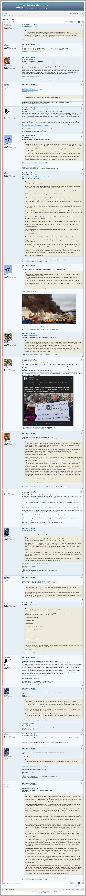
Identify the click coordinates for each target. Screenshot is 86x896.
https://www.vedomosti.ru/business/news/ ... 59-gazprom (36, 53)
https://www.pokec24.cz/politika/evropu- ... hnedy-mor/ (35, 176)
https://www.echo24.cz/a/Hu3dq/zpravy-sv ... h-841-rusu (35, 720)
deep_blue (6, 24)
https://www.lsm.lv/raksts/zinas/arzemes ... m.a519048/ (35, 524)
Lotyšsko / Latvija (8, 19)
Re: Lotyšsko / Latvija (29, 25)
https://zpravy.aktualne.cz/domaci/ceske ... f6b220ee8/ (35, 766)
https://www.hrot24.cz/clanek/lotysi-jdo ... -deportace (35, 563)
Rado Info (27, 492)
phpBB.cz (46, 892)
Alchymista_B (7, 577)
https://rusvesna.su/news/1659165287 (31, 51)
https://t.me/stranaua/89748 (29, 291)
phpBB (31, 891)
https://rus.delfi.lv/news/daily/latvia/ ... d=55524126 (36, 482)
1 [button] (73, 22)
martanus (6, 143)
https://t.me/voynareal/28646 (29, 40)
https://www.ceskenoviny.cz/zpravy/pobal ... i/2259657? (35, 125)
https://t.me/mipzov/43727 (28, 653)
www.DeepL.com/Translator (38, 288)
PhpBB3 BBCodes (57, 891)
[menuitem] (5, 13)
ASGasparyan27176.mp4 (28, 91)
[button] (71, 22)
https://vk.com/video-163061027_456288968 (36, 427)
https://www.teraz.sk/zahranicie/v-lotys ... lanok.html (37, 354)
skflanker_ (6, 341)
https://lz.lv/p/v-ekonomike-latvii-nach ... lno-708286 (34, 162)
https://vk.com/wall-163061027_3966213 (35, 428)
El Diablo (6, 535)
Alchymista (6, 84)
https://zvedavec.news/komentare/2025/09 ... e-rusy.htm (35, 787)
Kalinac (5, 64)
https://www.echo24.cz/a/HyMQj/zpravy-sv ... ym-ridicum (36, 581)
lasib (5, 44)
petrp (5, 114)
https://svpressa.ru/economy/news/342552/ (32, 76)
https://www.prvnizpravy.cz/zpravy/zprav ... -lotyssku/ (35, 675)
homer (5, 602)
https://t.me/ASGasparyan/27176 (30, 89)
